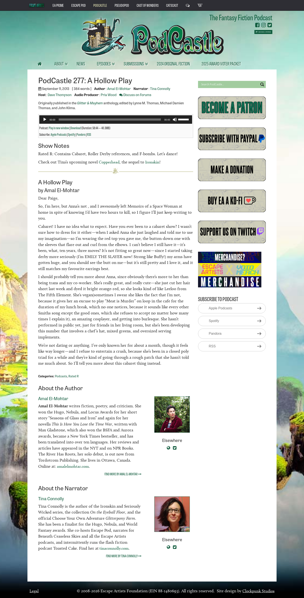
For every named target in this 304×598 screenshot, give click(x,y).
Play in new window (59, 127)
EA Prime (58, 5)
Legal (34, 590)
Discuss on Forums (135, 94)
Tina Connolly (160, 88)
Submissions (134, 63)
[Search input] (229, 84)
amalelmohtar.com (74, 466)
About (59, 63)
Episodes (104, 63)
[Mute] (175, 119)
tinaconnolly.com (114, 548)
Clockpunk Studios (257, 590)
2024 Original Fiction (173, 63)
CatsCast (172, 5)
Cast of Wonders (148, 5)
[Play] (45, 119)
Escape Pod (78, 5)
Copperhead (110, 161)
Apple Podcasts (58, 134)
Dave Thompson (60, 94)
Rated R (73, 376)
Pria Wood (109, 94)
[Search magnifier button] (262, 84)
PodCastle (100, 5)
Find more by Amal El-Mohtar (122, 473)
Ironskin (154, 161)
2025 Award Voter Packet (221, 63)
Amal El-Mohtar (119, 88)
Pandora (81, 134)
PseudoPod (122, 5)
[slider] (110, 119)
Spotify (71, 134)
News (81, 63)
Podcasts (61, 376)
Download (76, 127)
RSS (89, 134)
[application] (115, 119)
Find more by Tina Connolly (123, 555)
